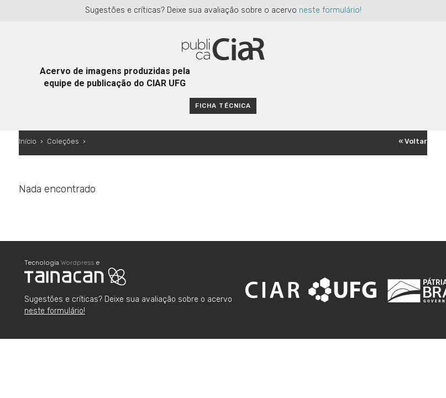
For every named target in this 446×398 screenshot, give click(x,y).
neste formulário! (330, 10)
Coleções (63, 141)
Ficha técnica (222, 105)
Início (27, 141)
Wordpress (77, 262)
